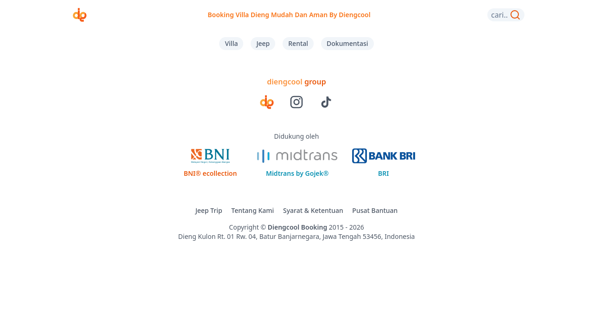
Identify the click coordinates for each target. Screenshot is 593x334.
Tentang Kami (252, 210)
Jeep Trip (209, 210)
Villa (231, 43)
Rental (298, 43)
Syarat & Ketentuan (313, 210)
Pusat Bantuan (374, 210)
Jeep (263, 43)
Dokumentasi (347, 43)
